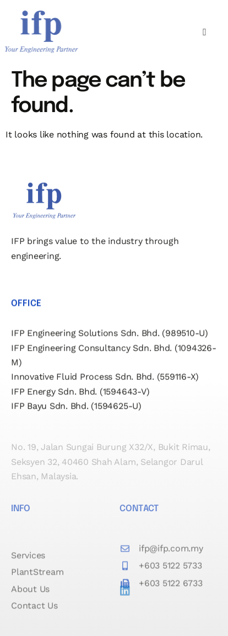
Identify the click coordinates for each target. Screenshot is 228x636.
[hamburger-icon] (204, 32)
